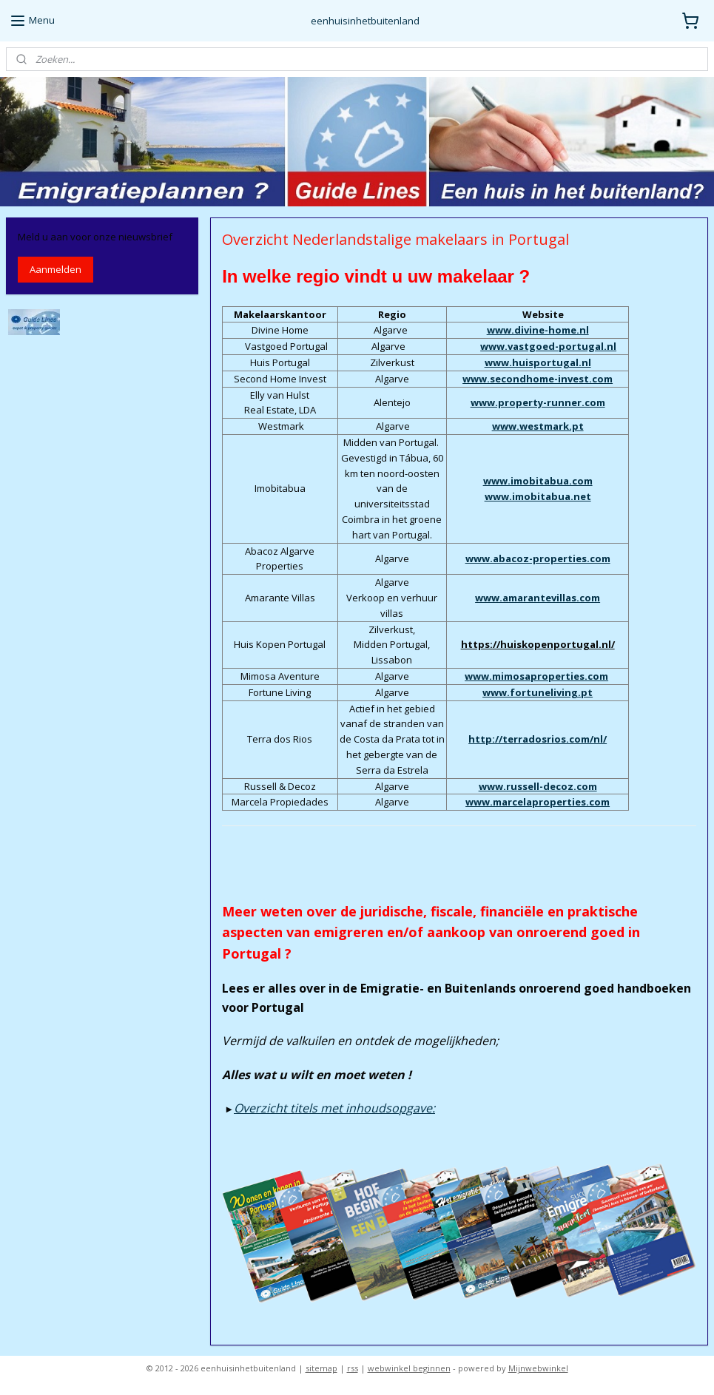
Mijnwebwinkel (538, 1368)
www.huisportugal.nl (537, 362)
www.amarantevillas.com (537, 597)
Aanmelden (55, 269)
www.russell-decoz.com (537, 785)
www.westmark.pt (537, 426)
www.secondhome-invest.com (537, 378)
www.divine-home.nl (537, 330)
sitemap (321, 1368)
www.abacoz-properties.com (537, 558)
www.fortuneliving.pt (537, 691)
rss (352, 1368)
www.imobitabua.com (537, 480)
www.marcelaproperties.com (537, 801)
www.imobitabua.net (537, 495)
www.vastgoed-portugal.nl (548, 346)
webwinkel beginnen (409, 1368)
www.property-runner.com (537, 402)
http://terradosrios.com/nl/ (537, 739)
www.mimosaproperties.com (536, 676)
